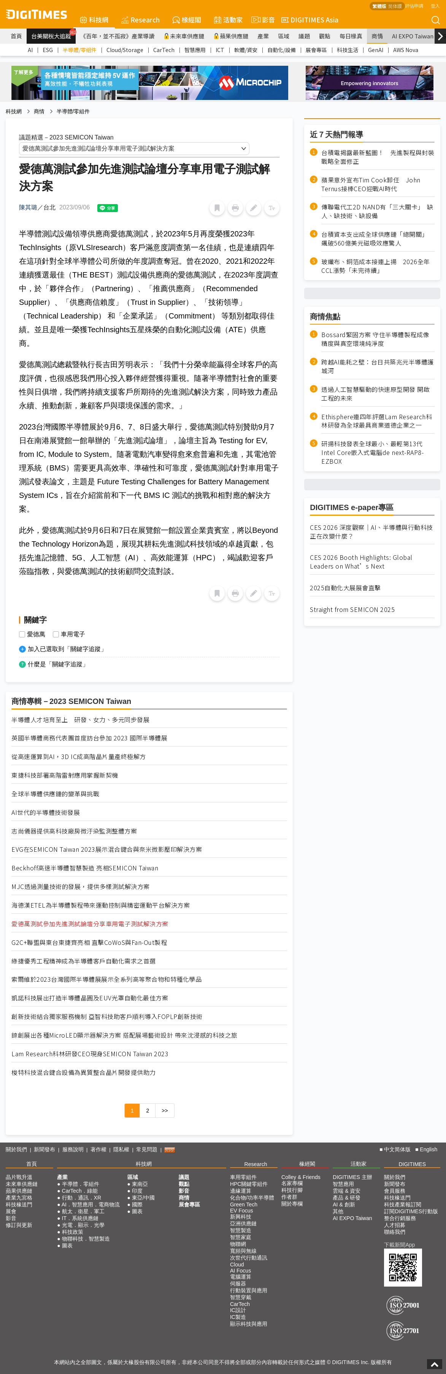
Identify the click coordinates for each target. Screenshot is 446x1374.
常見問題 (146, 1149)
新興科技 (240, 1217)
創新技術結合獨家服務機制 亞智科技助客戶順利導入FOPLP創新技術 (107, 1016)
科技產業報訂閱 (402, 1204)
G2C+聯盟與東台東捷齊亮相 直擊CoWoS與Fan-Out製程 (89, 942)
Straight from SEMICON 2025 (352, 609)
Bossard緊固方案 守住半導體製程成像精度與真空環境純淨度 (375, 339)
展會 (11, 1211)
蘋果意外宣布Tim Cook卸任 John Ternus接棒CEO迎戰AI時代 (371, 184)
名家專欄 (292, 1183)
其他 (338, 1211)
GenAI (375, 50)
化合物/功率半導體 (252, 1198)
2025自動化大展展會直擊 (345, 587)
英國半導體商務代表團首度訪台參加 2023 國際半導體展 (89, 738)
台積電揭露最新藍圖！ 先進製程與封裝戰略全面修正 (377, 157)
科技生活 (347, 50)
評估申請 (414, 5)
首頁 (16, 36)
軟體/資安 (245, 50)
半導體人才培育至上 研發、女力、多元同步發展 (80, 719)
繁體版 (379, 6)
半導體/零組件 (80, 50)
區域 (283, 36)
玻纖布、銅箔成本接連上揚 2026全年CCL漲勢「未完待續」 (375, 266)
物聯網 (238, 1244)
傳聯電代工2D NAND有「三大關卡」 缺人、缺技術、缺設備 (377, 211)
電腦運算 (240, 1277)
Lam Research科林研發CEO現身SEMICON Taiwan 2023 (89, 1053)
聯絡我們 (394, 1232)
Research (140, 19)
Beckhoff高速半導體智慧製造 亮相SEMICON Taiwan (84, 868)
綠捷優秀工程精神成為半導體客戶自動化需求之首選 (83, 961)
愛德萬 (36, 634)
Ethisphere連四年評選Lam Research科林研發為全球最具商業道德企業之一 (376, 421)
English (428, 1149)
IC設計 (238, 1310)
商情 (377, 36)
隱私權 (121, 1149)
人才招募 (394, 1225)
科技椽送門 (19, 1204)
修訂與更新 (19, 1225)
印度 (137, 1191)
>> (165, 1111)
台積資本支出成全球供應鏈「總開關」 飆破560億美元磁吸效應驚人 (376, 238)
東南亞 (140, 1184)
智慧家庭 (240, 1237)
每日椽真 (351, 36)
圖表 (67, 1245)
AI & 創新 (344, 1204)
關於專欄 (292, 1204)
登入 (435, 5)
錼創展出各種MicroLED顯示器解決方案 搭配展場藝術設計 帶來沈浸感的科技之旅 (124, 1035)
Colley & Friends (301, 1177)
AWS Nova (405, 50)
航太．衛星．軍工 (83, 1211)
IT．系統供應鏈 (80, 1218)
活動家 (228, 19)
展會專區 (316, 50)
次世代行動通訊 (248, 1258)
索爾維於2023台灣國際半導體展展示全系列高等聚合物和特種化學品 (106, 979)
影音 (262, 20)
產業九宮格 (19, 1198)
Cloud (237, 1264)
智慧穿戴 (240, 1297)
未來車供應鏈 (183, 36)
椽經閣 (187, 19)
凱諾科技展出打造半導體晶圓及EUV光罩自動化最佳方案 (89, 998)
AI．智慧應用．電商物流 (91, 1204)
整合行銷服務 (400, 1218)
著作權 (98, 1149)
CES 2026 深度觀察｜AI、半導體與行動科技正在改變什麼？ (371, 531)
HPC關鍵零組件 (249, 1184)
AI (30, 50)
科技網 (94, 19)
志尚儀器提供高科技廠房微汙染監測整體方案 (74, 831)
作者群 (289, 1197)
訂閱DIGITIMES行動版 (411, 1211)
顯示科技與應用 (248, 1324)
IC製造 (238, 1317)
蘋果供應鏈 (230, 36)
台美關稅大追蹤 (53, 34)
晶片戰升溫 (19, 1177)
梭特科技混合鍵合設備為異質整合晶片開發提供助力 (83, 1072)
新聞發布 (44, 1149)
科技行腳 (292, 1190)
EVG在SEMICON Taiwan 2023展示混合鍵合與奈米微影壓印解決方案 (106, 849)
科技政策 (72, 1232)
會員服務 (394, 1191)
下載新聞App (399, 1245)
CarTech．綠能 (80, 1191)
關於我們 (16, 1149)
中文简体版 (397, 1149)
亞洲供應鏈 (243, 1223)
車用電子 (73, 634)
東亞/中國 (143, 1198)
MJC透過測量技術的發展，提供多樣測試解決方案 (80, 886)
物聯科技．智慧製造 (86, 1239)
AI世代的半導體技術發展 (45, 812)
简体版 (395, 6)
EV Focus (241, 1211)
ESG (48, 50)
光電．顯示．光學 (83, 1225)
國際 (137, 1204)
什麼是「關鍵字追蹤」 (58, 664)
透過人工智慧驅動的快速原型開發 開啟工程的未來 (375, 394)
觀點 (324, 36)
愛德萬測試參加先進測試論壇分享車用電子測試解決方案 (89, 923)
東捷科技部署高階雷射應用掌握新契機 (64, 775)
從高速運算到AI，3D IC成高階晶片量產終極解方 (78, 756)
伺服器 (238, 1283)
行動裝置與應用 (248, 1290)
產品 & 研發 (346, 1198)
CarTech (164, 50)
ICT (220, 50)
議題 (304, 36)
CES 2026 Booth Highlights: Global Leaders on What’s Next (361, 562)
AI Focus (240, 1271)
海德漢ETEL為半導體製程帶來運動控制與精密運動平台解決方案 (100, 905)
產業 (263, 36)
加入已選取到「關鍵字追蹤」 (67, 649)
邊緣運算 (240, 1191)
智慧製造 (240, 1230)
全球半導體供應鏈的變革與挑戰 (55, 793)
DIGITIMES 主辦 (352, 1177)
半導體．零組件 (80, 1184)
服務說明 (73, 1149)
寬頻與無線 (243, 1251)
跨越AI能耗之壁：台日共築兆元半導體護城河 (377, 366)
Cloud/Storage (124, 50)
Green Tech (243, 1204)
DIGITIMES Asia (309, 19)
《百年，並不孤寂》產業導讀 (117, 36)
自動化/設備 (281, 50)
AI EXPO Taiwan (412, 36)
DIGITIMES (412, 1164)
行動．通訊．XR (81, 1198)
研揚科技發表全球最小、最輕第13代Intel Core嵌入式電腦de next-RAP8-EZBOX (372, 452)
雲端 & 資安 (346, 1191)
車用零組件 (243, 1177)
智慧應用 (195, 50)
